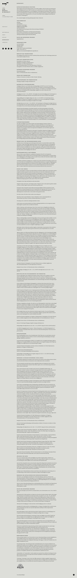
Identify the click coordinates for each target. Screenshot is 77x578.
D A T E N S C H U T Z (5, 39)
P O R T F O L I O (4, 26)
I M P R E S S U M (4, 42)
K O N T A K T (4, 37)
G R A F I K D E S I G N (5, 32)
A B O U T (3, 34)
